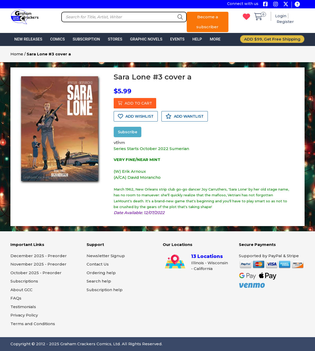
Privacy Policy (24, 315)
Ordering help (101, 272)
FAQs (15, 298)
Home (16, 53)
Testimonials (23, 306)
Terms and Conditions (32, 323)
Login (280, 15)
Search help (99, 281)
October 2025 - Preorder (36, 272)
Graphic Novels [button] (146, 39)
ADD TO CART (135, 103)
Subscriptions (24, 281)
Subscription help (105, 289)
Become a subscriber (207, 21)
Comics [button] (57, 39)
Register (285, 21)
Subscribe (127, 132)
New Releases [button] (28, 39)
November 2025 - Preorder (38, 264)
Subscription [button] (86, 39)
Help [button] (197, 39)
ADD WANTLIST (185, 116)
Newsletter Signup (106, 255)
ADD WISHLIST (136, 116)
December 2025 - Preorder (38, 255)
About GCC (21, 289)
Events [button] (177, 39)
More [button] (215, 39)
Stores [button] (115, 39)
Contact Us (98, 264)
